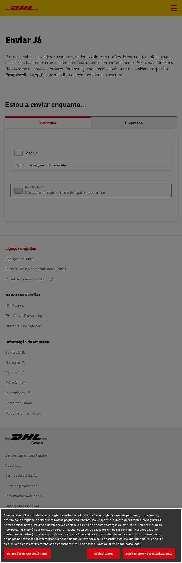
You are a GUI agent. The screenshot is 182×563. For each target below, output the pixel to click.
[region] (91, 535)
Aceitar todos (103, 553)
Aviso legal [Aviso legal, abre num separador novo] (133, 543)
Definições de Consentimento (27, 553)
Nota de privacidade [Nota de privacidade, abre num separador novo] (110, 543)
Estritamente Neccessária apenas (148, 553)
